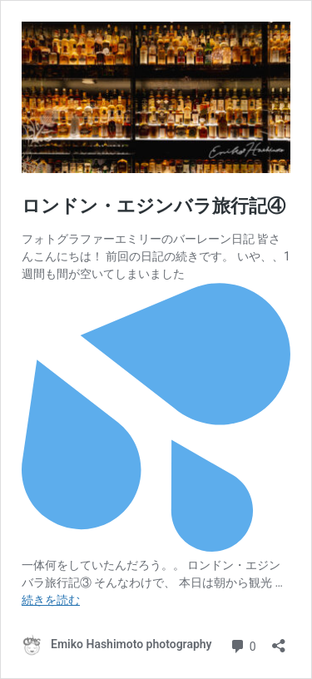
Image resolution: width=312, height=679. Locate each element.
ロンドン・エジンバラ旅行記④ (153, 206)
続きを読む (51, 600)
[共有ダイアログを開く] (278, 640)
